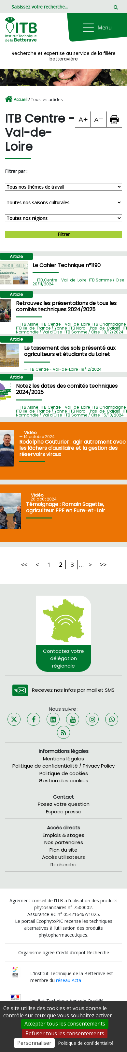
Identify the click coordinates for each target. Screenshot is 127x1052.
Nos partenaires (63, 842)
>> (103, 564)
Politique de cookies (63, 773)
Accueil (20, 99)
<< (24, 564)
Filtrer (64, 234)
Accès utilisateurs (63, 857)
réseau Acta (68, 980)
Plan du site (63, 849)
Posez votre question (64, 804)
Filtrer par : (16, 171)
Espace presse (63, 811)
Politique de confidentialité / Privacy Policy (63, 765)
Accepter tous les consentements (64, 1023)
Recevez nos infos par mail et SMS (73, 690)
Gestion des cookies (63, 780)
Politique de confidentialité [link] (86, 1043)
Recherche (63, 864)
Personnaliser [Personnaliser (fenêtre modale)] (34, 1042)
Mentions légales (63, 758)
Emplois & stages (63, 835)
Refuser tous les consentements (64, 1033)
